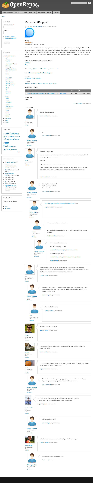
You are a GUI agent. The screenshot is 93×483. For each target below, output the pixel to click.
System (8, 90)
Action (7, 100)
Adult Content (9, 62)
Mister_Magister (38, 26)
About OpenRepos (8, 12)
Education (8, 108)
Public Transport (10, 84)
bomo (26, 160)
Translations (8, 118)
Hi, (5, 181)
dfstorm (27, 335)
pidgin (54, 83)
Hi (5, 183)
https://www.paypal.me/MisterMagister (40, 73)
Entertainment (9, 72)
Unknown (8, 91)
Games (6, 96)
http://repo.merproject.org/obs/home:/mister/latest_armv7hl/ (65, 257)
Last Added (32, 12)
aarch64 (7, 133)
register (80, 103)
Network (8, 76)
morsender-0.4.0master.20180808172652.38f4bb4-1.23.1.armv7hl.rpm (47, 93)
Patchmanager (9, 146)
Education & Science (11, 70)
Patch (6, 142)
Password (6, 30)
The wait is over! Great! (11, 162)
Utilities (8, 94)
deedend (27, 121)
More (18, 152)
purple (50, 83)
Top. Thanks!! (8, 189)
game (5, 136)
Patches (8, 80)
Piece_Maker (28, 407)
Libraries (7, 122)
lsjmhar (27, 368)
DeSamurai (7, 208)
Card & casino (9, 106)
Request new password (10, 38)
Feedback (56, 12)
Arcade (8, 104)
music (17, 139)
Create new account (10, 36)
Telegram (27, 65)
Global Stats (41, 12)
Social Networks (10, 86)
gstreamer (11, 136)
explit (6, 206)
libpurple (45, 83)
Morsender (27, 83)
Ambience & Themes (11, 64)
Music (7, 74)
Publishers (24, 12)
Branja (27, 352)
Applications (8, 58)
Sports (7, 87)
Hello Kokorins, (9, 169)
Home (3, 16)
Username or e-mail (8, 24)
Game (7, 98)
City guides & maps (11, 68)
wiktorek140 (28, 445)
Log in (75, 103)
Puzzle (7, 110)
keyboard (10, 139)
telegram (40, 83)
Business (8, 66)
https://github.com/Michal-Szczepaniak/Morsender (44, 69)
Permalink (27, 125)
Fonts (6, 120)
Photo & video (9, 82)
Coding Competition (10, 56)
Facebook (27, 62)
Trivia (7, 116)
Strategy (8, 114)
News (17, 12)
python (6, 149)
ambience (14, 134)
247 (26, 276)
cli (18, 134)
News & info (9, 78)
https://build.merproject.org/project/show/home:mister (63, 250)
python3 (14, 149)
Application (9, 60)
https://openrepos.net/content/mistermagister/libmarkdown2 (60, 203)
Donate (49, 12)
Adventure (8, 102)
